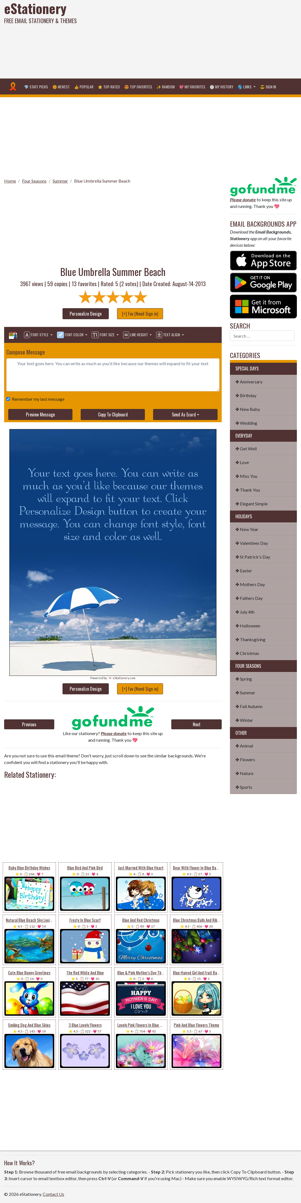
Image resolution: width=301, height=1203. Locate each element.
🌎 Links (245, 87)
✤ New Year (246, 529)
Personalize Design (86, 313)
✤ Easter (243, 570)
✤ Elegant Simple (251, 503)
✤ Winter (244, 720)
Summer (60, 180)
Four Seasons (34, 180)
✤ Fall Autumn (248, 706)
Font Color (70, 335)
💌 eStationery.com (121, 678)
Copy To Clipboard (113, 414)
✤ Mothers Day (250, 584)
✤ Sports (243, 787)
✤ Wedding (246, 423)
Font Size (103, 335)
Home (10, 180)
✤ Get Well (246, 448)
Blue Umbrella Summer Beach (102, 180)
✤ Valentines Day (251, 543)
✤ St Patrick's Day (252, 556)
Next (196, 724)
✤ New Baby (247, 409)
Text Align (168, 335)
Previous (29, 724)
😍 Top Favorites (138, 87)
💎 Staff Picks (36, 87)
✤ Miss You (246, 476)
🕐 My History (221, 87)
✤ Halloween (247, 625)
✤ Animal (244, 745)
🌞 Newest (61, 87)
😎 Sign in (268, 87)
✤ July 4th (244, 611)
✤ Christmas (247, 653)
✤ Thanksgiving (250, 639)
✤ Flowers (245, 759)
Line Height (136, 335)
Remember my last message (37, 399)
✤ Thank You (247, 489)
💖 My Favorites (192, 87)
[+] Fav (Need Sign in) (140, 313)
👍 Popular (83, 87)
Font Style (36, 335)
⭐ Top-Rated (109, 87)
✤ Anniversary (248, 381)
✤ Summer (245, 692)
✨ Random (165, 87)
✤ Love (242, 462)
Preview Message (40, 414)
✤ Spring (243, 678)
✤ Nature (244, 773)
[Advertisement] (202, 38)
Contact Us (53, 1194)
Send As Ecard (184, 414)
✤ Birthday (245, 395)
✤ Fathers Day (249, 598)
